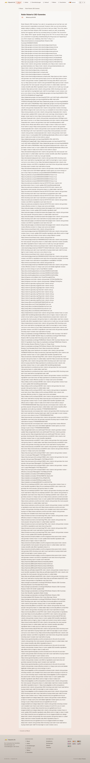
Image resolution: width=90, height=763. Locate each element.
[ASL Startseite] (9, 2)
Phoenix (84, 758)
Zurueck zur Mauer (24, 730)
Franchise (48, 747)
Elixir (80, 758)
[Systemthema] (80, 2)
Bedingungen (49, 743)
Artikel (25, 2)
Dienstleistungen (35, 2)
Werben (48, 745)
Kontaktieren (49, 741)
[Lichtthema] (82, 2)
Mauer (18, 2)
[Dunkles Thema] (84, 2)
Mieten (53, 2)
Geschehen (62, 2)
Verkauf (46, 2)
